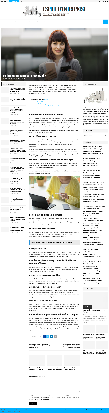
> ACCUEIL (4, 22)
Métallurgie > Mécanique (89, 254)
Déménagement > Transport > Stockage (93, 194)
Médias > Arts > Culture (89, 252)
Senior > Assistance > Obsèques (91, 273)
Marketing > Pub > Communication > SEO (93, 247)
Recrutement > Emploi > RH (90, 266)
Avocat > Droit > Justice (89, 168)
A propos (67, 409)
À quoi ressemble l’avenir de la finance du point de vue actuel (36, 369)
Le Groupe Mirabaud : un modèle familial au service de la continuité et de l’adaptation (18, 150)
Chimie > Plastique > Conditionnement (93, 187)
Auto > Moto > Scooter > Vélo (90, 165)
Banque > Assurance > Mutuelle (91, 175)
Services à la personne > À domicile (92, 276)
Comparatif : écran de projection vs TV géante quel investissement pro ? (17, 190)
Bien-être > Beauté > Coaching (91, 180)
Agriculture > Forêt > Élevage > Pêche (93, 153)
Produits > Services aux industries (92, 261)
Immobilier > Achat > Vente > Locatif (92, 230)
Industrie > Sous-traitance (90, 232)
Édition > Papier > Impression (90, 201)
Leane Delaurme (8, 78)
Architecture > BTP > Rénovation (91, 158)
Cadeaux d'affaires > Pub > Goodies (92, 184)
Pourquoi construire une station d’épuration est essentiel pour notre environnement (40, 346)
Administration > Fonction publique (92, 151)
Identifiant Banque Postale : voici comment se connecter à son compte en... (102, 336)
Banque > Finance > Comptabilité (91, 177)
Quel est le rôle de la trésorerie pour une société (54, 368)
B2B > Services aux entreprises (91, 170)
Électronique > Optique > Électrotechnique (94, 206)
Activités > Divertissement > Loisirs (92, 146)
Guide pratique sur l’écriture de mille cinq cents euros (17, 141)
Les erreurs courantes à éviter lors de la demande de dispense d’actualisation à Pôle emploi (18, 121)
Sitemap (97, 409)
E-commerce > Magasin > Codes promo (93, 199)
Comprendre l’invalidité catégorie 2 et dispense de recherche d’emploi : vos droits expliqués (17, 169)
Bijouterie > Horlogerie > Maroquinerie (93, 182)
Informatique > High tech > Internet (92, 235)
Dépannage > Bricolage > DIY (90, 196)
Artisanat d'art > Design (89, 161)
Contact (72, 409)
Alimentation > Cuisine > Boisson (91, 156)
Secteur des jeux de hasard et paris (92, 271)
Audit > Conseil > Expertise (90, 163)
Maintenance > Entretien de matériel (92, 242)
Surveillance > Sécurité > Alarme (91, 278)
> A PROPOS (12, 22)
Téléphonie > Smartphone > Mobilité (92, 280)
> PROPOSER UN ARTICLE (39, 22)
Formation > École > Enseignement (92, 218)
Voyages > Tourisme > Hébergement (92, 283)
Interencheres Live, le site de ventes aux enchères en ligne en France (88, 336)
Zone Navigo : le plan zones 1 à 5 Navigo (94, 311)
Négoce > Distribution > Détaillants (92, 256)
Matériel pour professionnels (91, 249)
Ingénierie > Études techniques (91, 237)
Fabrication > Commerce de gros (91, 216)
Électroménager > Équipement (91, 204)
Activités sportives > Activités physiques (93, 149)
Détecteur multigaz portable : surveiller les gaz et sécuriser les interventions (17, 89)
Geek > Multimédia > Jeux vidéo (91, 223)
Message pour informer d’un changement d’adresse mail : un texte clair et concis (70, 346)
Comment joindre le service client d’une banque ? (72, 368)
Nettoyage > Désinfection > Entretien (92, 259)
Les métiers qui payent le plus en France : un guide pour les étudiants (18, 99)
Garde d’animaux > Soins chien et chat (93, 220)
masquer (46, 99)
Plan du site (103, 409)
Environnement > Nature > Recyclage (93, 211)
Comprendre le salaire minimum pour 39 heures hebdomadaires (16, 180)
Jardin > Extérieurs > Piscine (90, 240)
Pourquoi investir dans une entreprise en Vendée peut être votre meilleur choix (17, 229)
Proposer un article (80, 409)
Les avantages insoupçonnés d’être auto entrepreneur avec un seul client (18, 132)
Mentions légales (90, 409)
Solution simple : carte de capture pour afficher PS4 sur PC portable (17, 199)
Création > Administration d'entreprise (93, 189)
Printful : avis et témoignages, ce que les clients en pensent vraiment (17, 219)
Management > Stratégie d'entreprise (93, 244)
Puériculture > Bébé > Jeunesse (91, 264)
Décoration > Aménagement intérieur (93, 192)
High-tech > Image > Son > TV (90, 228)
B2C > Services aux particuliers (91, 173)
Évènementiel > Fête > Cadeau (91, 213)
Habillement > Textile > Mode (90, 225)
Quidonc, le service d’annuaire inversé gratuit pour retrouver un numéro (88, 353)
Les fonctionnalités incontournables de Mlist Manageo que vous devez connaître (16, 110)
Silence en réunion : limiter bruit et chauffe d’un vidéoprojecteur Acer (17, 209)
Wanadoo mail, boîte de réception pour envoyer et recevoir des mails (102, 352)
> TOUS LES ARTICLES (24, 22)
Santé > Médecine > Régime (90, 268)
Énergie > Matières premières (91, 208)
